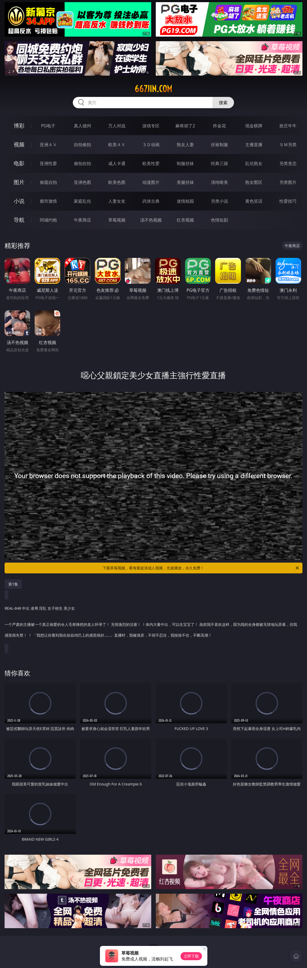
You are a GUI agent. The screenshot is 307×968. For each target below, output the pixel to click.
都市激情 (48, 201)
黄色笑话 (253, 201)
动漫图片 (151, 182)
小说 (19, 201)
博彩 (19, 125)
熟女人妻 (185, 145)
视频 (19, 144)
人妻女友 (116, 201)
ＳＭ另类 (288, 145)
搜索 (223, 103)
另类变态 (288, 163)
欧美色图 (116, 182)
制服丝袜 (185, 163)
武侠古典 (151, 201)
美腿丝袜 (185, 182)
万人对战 (116, 126)
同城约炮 (48, 220)
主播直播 (253, 145)
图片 (19, 182)
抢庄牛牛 (288, 126)
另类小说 (219, 201)
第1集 (13, 584)
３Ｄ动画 (151, 145)
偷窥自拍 (48, 182)
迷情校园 (185, 201)
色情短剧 (219, 220)
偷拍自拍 (82, 163)
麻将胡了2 (185, 126)
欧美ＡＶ (116, 145)
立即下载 (191, 956)
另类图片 (288, 182)
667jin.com (153, 88)
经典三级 (219, 163)
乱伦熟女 (253, 163)
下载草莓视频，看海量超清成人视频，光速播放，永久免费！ (201, 568)
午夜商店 (82, 220)
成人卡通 (116, 163)
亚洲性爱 (48, 163)
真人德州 (82, 126)
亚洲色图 (82, 182)
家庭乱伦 (82, 201)
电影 (19, 163)
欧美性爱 (151, 163)
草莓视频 (116, 220)
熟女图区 (253, 182)
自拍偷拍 (82, 145)
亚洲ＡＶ (48, 145)
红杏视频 (185, 220)
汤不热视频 (151, 220)
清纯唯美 (219, 182)
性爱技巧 (288, 201)
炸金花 (219, 126)
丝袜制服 (219, 145)
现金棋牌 (253, 126)
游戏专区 (151, 126)
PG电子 (48, 126)
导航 (19, 219)
